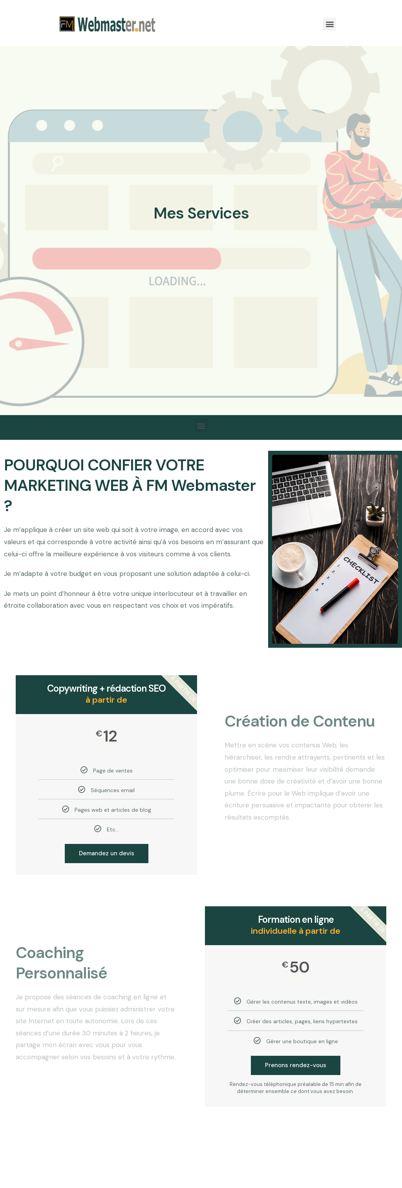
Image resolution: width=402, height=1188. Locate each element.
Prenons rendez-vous (295, 1065)
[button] (329, 24)
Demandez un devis (106, 853)
